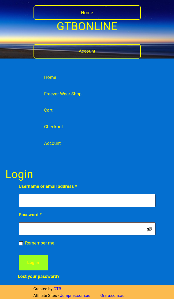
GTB (57, 288)
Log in (33, 262)
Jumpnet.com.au (75, 295)
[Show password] (149, 229)
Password (39, 213)
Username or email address (57, 185)
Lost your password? (39, 276)
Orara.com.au (112, 295)
